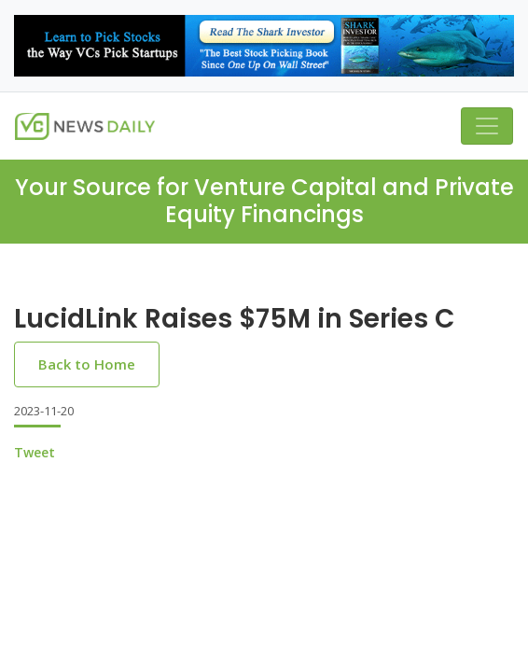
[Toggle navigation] (487, 126)
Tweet (34, 452)
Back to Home (86, 364)
